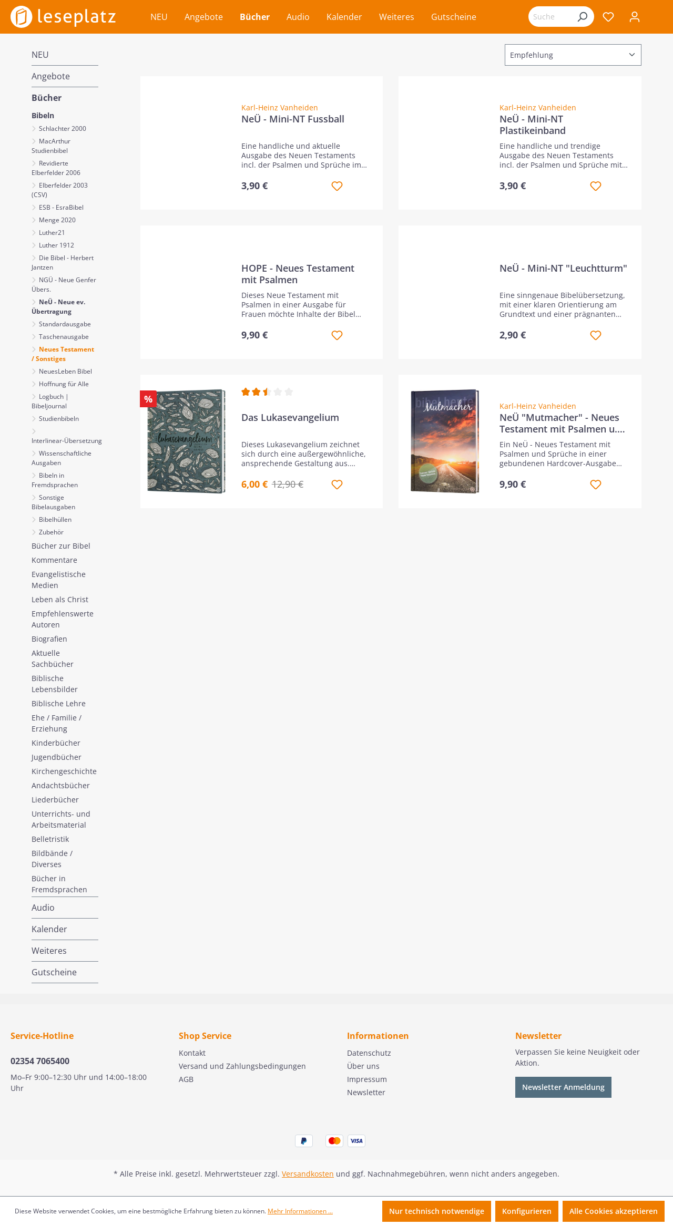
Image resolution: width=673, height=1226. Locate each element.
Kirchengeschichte (64, 771)
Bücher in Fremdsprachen (59, 883)
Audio (43, 907)
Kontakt (192, 1053)
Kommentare (54, 560)
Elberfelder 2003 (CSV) (60, 190)
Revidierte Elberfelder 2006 (56, 168)
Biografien (49, 639)
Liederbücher (55, 800)
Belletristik (50, 839)
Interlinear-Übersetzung (65, 440)
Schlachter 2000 (61, 128)
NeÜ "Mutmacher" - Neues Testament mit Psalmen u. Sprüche (559, 423)
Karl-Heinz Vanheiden (279, 107)
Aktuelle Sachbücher (53, 658)
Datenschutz (369, 1053)
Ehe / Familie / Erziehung (56, 723)
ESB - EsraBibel (60, 207)
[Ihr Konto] (635, 17)
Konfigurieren (527, 1211)
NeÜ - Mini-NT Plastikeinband (532, 124)
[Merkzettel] (608, 17)
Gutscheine (54, 972)
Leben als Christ (60, 599)
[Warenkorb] (655, 18)
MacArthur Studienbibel (51, 146)
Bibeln (43, 115)
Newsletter (366, 1092)
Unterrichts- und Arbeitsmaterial (61, 819)
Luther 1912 (55, 245)
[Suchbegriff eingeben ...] (549, 16)
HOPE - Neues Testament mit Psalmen (297, 273)
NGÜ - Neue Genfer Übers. (64, 284)
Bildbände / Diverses (52, 858)
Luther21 (51, 232)
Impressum (367, 1079)
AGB (186, 1079)
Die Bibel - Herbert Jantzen (63, 262)
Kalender (49, 929)
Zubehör (50, 532)
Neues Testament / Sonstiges (63, 354)
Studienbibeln (58, 418)
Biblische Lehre (59, 703)
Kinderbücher (56, 743)
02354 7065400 (40, 1061)
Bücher (47, 98)
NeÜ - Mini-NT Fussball (292, 119)
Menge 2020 (56, 219)
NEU (40, 54)
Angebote (51, 76)
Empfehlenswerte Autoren (63, 619)
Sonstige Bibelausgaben (53, 502)
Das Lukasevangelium (290, 417)
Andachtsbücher (61, 785)
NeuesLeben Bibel (64, 371)
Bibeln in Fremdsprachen (55, 480)
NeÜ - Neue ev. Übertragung (58, 306)
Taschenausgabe (63, 336)
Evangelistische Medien (59, 579)
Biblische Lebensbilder (55, 683)
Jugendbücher (56, 757)
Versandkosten (308, 1174)
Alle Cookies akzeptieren (613, 1211)
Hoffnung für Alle (63, 383)
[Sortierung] (573, 55)
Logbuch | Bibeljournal (50, 401)
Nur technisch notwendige (436, 1211)
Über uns (363, 1066)
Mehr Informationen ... (300, 1211)
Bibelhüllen (54, 519)
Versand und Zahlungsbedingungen (242, 1066)
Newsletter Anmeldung (563, 1087)
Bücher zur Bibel (61, 546)
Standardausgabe (64, 324)
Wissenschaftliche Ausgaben (61, 458)
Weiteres (49, 950)
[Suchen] (582, 16)
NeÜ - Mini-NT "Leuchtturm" (563, 268)
